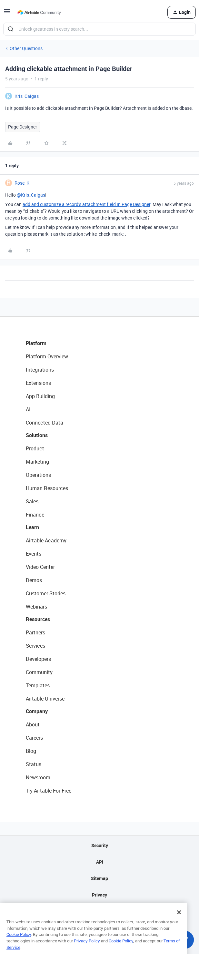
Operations (38, 474)
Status (33, 764)
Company (37, 711)
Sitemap (99, 878)
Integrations (40, 369)
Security (99, 845)
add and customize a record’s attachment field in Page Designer (86, 204)
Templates (38, 685)
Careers (34, 737)
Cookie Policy (18, 943)
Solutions (37, 435)
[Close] (179, 921)
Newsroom (38, 777)
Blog (31, 750)
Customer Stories (45, 593)
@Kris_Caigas (31, 195)
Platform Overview (47, 356)
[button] (7, 13)
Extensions (38, 382)
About (33, 724)
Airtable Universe (45, 698)
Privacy (99, 895)
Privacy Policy (87, 949)
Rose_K (22, 183)
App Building (40, 396)
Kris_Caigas (27, 96)
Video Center (40, 566)
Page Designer (22, 127)
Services (35, 645)
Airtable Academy (46, 540)
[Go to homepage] (39, 12)
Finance (35, 514)
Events (33, 553)
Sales (32, 501)
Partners (35, 632)
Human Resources (47, 488)
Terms (100, 911)
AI (28, 409)
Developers (38, 658)
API (99, 862)
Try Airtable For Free (48, 790)
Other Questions (26, 48)
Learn (32, 527)
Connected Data (44, 422)
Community (39, 672)
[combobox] (99, 29)
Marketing (37, 461)
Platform (36, 343)
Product (35, 448)
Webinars (36, 606)
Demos (34, 580)
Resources (38, 619)
